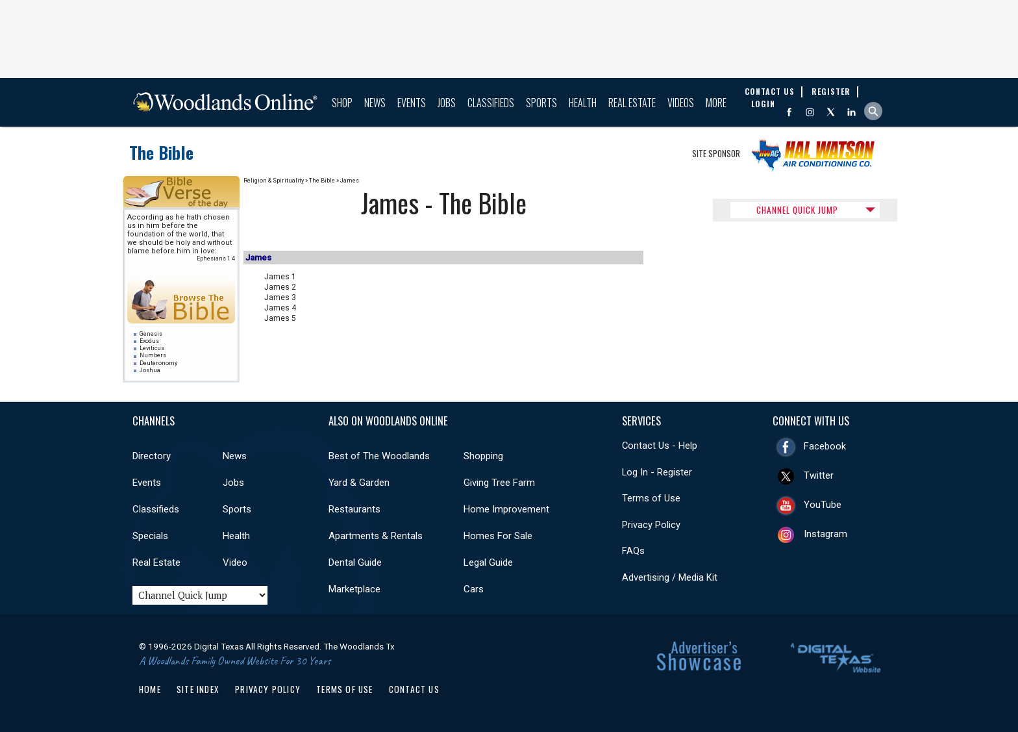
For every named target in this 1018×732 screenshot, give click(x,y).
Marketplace (354, 589)
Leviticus (152, 348)
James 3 (280, 297)
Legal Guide (488, 562)
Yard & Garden (359, 482)
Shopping (483, 456)
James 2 (280, 287)
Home (150, 689)
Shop (342, 102)
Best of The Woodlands (379, 456)
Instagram (825, 534)
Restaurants (354, 509)
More (716, 102)
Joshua (150, 370)
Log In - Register (657, 472)
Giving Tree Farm (499, 482)
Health (583, 102)
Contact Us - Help (659, 445)
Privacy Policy (651, 525)
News (375, 102)
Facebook (825, 446)
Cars (474, 589)
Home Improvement (506, 509)
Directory (151, 456)
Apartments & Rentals (376, 536)
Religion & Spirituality (273, 180)
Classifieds (490, 102)
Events (411, 102)
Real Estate (632, 102)
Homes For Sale (498, 536)
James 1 (280, 276)
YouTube (822, 505)
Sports (541, 102)
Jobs (447, 102)
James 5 (280, 318)
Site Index (198, 689)
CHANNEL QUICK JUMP (797, 209)
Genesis (151, 334)
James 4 (280, 307)
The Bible (161, 152)
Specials (150, 536)
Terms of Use (651, 498)
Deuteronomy (158, 363)
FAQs (633, 551)
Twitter (819, 475)
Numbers (153, 355)
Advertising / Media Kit (669, 577)
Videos (680, 102)
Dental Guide (355, 562)
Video (235, 562)
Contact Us (414, 689)
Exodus (149, 341)
